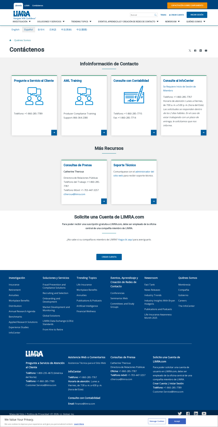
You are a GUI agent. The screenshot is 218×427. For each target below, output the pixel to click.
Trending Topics (87, 278)
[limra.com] (24, 14)
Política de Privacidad (38, 414)
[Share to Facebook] (195, 51)
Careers (182, 300)
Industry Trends (152, 295)
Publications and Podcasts (158, 309)
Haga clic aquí (125, 239)
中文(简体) (66, 29)
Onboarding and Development (51, 300)
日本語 (52, 29)
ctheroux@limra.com (74, 194)
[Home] (10, 40)
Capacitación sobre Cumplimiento (187, 5)
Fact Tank (149, 284)
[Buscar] (155, 15)
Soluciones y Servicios (56, 278)
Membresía (184, 284)
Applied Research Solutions (23, 322)
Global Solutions (51, 315)
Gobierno (183, 295)
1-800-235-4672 (44, 373)
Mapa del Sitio (16, 414)
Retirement (15, 289)
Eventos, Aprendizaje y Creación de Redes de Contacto (124, 282)
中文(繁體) (82, 29)
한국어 (41, 29)
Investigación (17, 278)
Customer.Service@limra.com (41, 385)
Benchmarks (15, 316)
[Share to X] (190, 51)
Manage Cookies (157, 423)
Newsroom (151, 278)
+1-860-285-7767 (88, 377)
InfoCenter (14, 332)
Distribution (15, 306)
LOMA (26, 5)
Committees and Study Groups (122, 305)
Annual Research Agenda (22, 311)
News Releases (152, 289)
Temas (163, 15)
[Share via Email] (206, 51)
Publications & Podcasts (89, 300)
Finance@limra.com (85, 403)
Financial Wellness (86, 311)
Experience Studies (19, 327)
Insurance (14, 284)
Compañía (183, 289)
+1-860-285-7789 (45, 381)
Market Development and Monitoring (56, 309)
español (28, 29)
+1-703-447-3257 (136, 375)
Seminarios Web (119, 298)
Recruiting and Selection (55, 293)
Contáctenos (37, 5)
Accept (177, 423)
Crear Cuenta (176, 15)
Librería (18, 5)
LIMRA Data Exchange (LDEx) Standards (58, 322)
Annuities (14, 295)
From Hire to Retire (53, 329)
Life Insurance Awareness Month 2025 (158, 316)
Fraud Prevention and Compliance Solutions (54, 286)
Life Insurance (84, 284)
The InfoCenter (186, 306)
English (15, 29)
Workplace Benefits (19, 300)
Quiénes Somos (22, 40)
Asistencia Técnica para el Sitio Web (87, 363)
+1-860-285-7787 (128, 371)
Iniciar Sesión (197, 14)
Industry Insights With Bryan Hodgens (159, 302)
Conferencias (117, 293)
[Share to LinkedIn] (200, 51)
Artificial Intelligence (87, 306)
